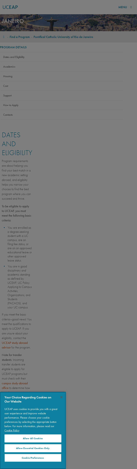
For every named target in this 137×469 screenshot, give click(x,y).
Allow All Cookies (33, 438)
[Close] (61, 397)
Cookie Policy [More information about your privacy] (11, 430)
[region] (33, 430)
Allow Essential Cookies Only (33, 448)
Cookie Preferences (33, 457)
